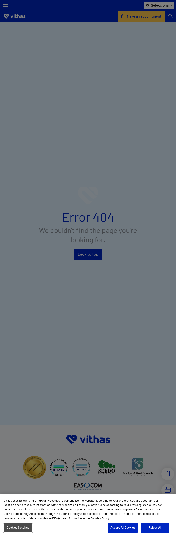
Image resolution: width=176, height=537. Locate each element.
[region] (88, 515)
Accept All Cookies (122, 527)
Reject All (155, 527)
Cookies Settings (18, 527)
